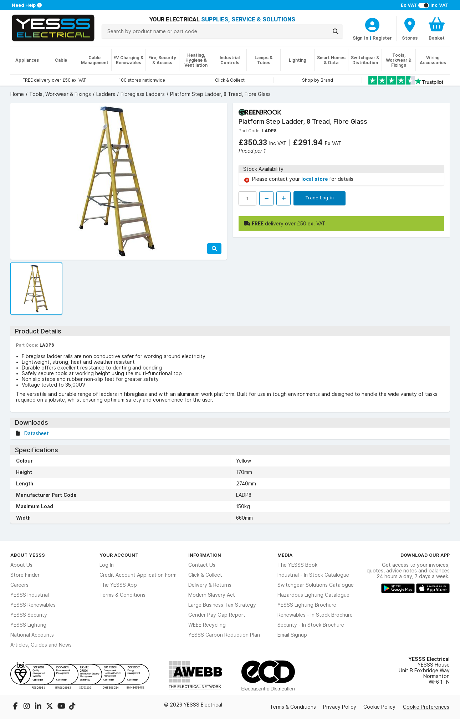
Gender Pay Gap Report (216, 615)
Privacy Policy (339, 707)
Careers (19, 585)
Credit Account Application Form (138, 575)
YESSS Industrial (29, 595)
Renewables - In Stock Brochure (315, 615)
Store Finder (25, 575)
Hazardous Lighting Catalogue (313, 595)
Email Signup (292, 635)
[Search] (335, 31)
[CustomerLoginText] (372, 24)
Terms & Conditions (122, 595)
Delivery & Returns (209, 585)
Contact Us (201, 565)
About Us (21, 565)
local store (315, 179)
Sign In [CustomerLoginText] (360, 38)
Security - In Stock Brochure (310, 625)
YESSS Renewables (33, 605)
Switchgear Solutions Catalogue (315, 585)
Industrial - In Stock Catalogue (313, 575)
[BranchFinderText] (410, 28)
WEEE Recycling (207, 625)
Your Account (118, 555)
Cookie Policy (379, 707)
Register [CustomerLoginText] (382, 38)
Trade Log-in (319, 197)
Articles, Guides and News (41, 645)
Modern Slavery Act (211, 595)
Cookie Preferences (426, 707)
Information (204, 555)
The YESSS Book (297, 565)
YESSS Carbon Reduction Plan (224, 635)
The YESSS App (118, 585)
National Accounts (32, 635)
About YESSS (27, 555)
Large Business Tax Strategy (222, 605)
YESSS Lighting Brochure (306, 605)
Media (285, 555)
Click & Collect (205, 575)
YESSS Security (28, 615)
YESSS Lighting (28, 625)
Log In (106, 565)
